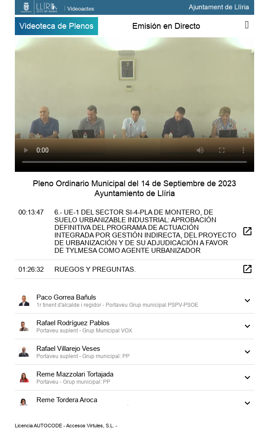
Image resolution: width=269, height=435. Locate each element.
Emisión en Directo (166, 26)
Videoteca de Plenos (56, 26)
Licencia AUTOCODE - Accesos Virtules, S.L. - (66, 425)
